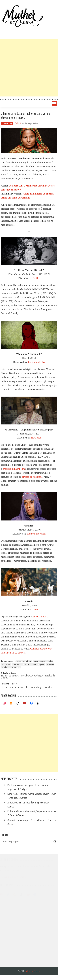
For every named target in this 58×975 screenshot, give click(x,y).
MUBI (36, 609)
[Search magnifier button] (55, 841)
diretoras (26, 664)
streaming (7, 123)
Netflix (36, 278)
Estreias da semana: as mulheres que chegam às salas (26, 687)
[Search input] (27, 841)
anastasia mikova (24, 661)
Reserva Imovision (36, 533)
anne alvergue (39, 661)
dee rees (16, 664)
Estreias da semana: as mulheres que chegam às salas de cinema (28, 677)
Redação (17, 123)
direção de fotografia (32, 476)
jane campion (38, 664)
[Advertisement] (29, 67)
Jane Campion (39, 616)
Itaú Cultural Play (36, 362)
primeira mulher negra (14, 468)
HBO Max (36, 437)
